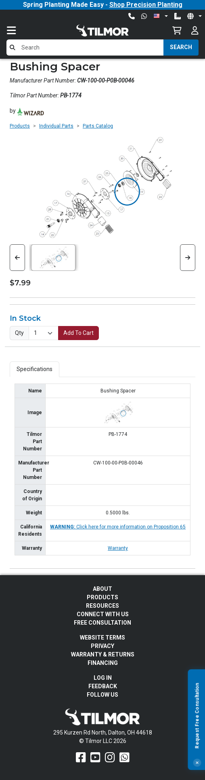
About (102, 589)
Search (181, 47)
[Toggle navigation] (19, 30)
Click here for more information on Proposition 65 (118, 527)
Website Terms (102, 637)
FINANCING (103, 663)
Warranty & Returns (102, 654)
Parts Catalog (98, 126)
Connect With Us (103, 614)
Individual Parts (56, 126)
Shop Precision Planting (145, 4)
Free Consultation (102, 622)
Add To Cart (78, 333)
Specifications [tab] (34, 369)
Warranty (118, 548)
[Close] (197, 763)
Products (20, 126)
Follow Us (102, 694)
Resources (102, 606)
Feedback (102, 686)
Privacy (102, 646)
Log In (103, 678)
